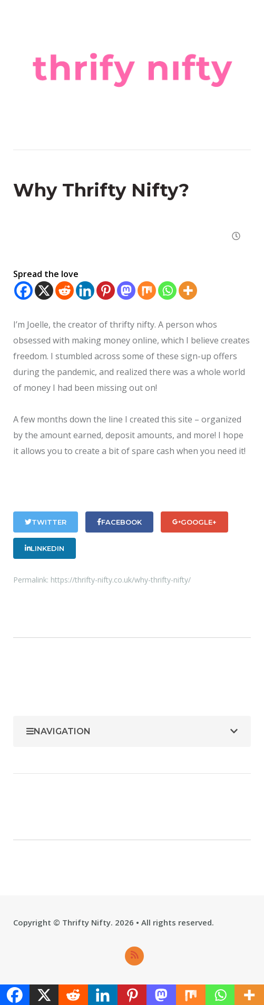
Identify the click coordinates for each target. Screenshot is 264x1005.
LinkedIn (44, 548)
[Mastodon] (126, 290)
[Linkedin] (85, 290)
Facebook (119, 522)
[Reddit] (64, 290)
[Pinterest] (105, 290)
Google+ (194, 522)
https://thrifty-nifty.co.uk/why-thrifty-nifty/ (121, 580)
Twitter (45, 522)
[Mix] (147, 290)
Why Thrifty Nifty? (101, 190)
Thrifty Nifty (86, 922)
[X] (44, 290)
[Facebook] (23, 290)
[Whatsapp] (167, 290)
